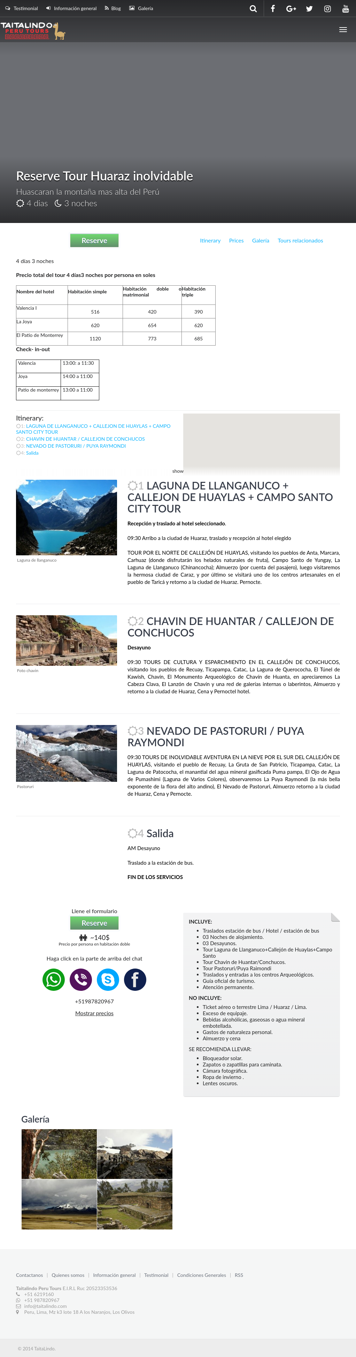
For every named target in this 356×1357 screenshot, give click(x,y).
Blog (113, 8)
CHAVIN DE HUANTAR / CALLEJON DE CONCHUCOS (85, 439)
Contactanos (30, 1275)
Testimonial (21, 8)
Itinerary (210, 240)
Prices (236, 240)
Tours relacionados (300, 240)
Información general (71, 8)
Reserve (94, 240)
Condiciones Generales (202, 1275)
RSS (239, 1275)
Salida (32, 453)
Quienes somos (69, 1275)
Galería (141, 8)
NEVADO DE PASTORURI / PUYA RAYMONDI (76, 446)
